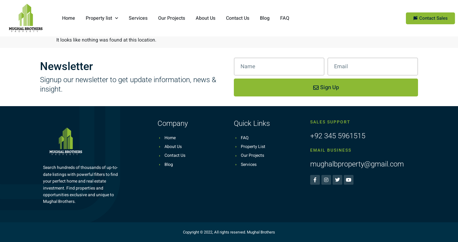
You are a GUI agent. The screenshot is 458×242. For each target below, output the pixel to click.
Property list (102, 18)
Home (68, 18)
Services (138, 18)
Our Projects (171, 18)
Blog (265, 18)
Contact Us (237, 18)
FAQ (284, 18)
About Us (205, 18)
